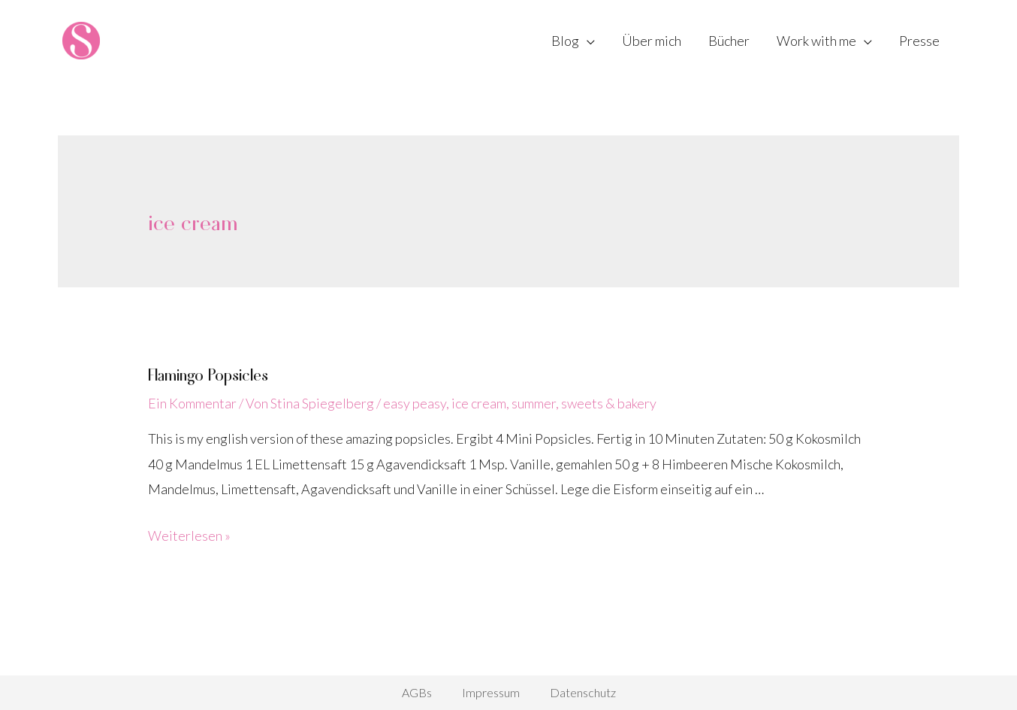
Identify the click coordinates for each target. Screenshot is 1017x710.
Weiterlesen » (189, 535)
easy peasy (414, 403)
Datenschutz (583, 692)
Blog (565, 40)
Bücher (729, 40)
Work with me (816, 40)
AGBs (417, 692)
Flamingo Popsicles (208, 374)
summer (534, 403)
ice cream (478, 403)
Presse (919, 40)
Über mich (651, 40)
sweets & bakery (608, 403)
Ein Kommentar (192, 403)
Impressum (491, 692)
